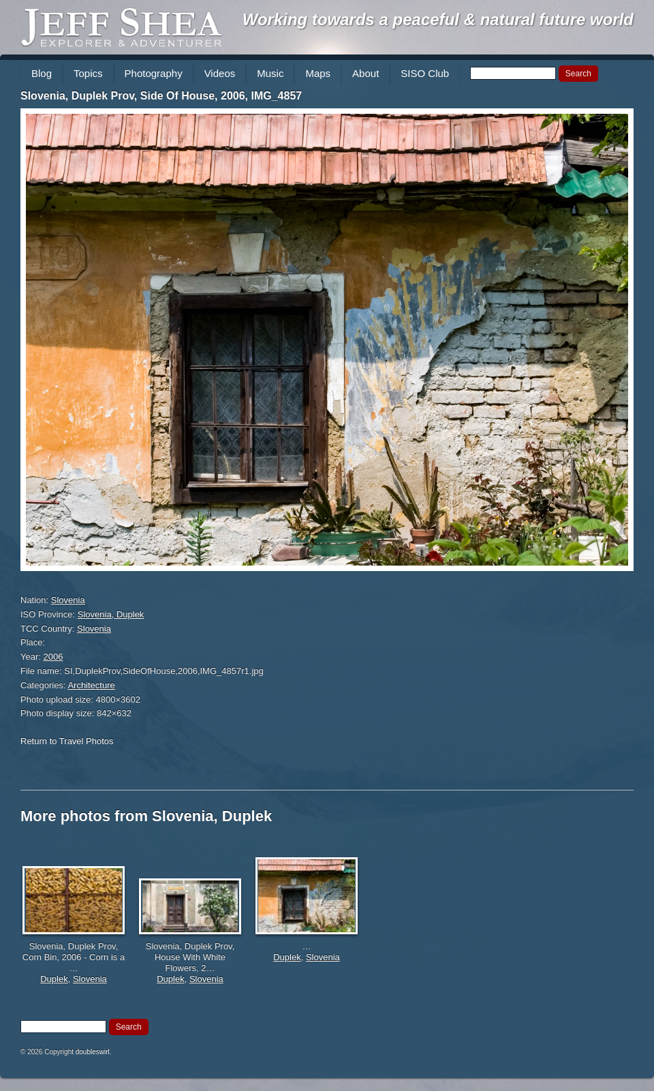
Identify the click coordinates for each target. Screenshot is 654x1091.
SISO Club (425, 73)
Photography (154, 73)
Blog (41, 73)
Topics (88, 73)
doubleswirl (93, 1052)
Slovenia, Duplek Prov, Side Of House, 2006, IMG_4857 (161, 96)
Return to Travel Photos (67, 741)
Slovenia (68, 600)
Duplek (53, 979)
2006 (53, 656)
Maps (317, 73)
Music (270, 73)
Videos (220, 73)
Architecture (90, 685)
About (365, 73)
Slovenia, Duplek (111, 614)
